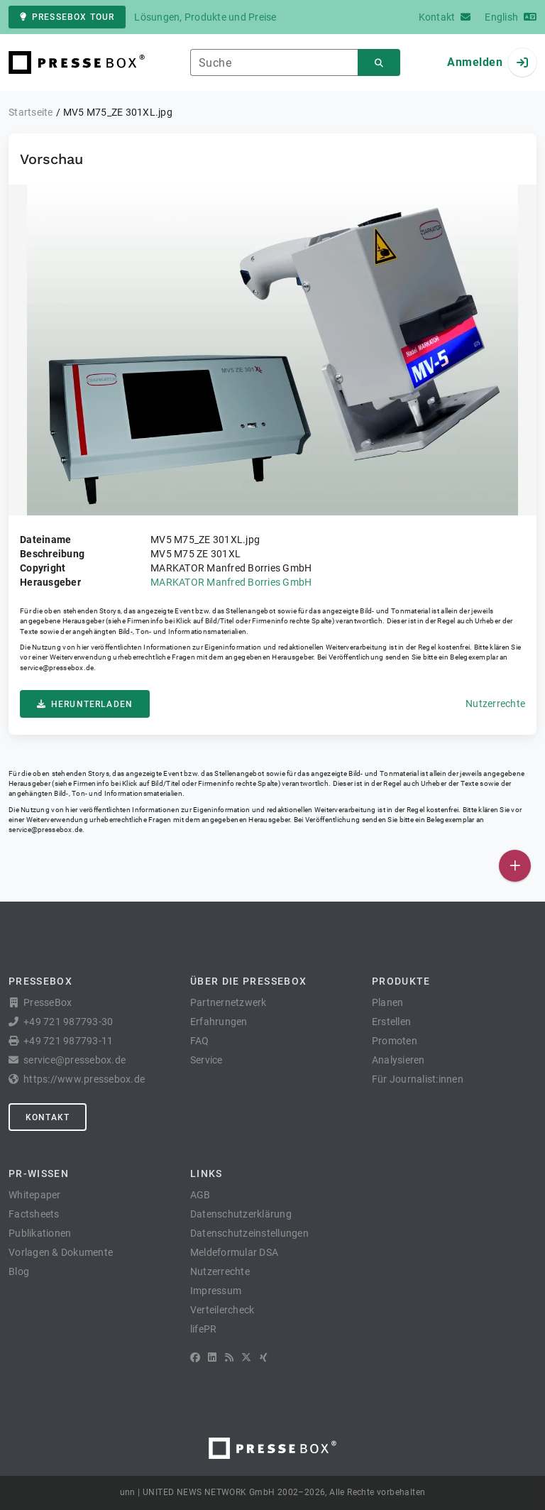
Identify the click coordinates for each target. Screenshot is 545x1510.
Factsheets (34, 1214)
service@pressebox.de (57, 668)
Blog (19, 1271)
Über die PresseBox (248, 981)
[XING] (264, 1357)
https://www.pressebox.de (84, 1079)
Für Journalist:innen (417, 1079)
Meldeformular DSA (234, 1252)
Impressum (215, 1290)
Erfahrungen (219, 1021)
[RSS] (229, 1357)
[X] (246, 1357)
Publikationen (40, 1233)
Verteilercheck (222, 1309)
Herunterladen (85, 704)
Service (206, 1060)
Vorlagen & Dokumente (61, 1252)
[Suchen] (379, 63)
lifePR (203, 1329)
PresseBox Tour (67, 17)
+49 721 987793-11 (68, 1040)
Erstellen (391, 1021)
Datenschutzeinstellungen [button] (249, 1233)
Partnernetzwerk (228, 1002)
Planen (388, 1002)
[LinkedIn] (212, 1357)
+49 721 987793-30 (68, 1021)
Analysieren (398, 1060)
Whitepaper (35, 1194)
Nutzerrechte (495, 703)
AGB (200, 1194)
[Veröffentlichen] (515, 866)
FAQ (199, 1040)
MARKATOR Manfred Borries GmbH (231, 582)
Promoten (394, 1040)
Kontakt (48, 1117)
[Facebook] (195, 1357)
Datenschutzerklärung (241, 1214)
